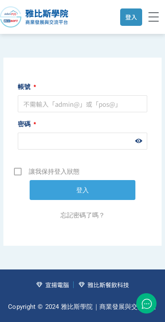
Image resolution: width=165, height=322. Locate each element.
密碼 (27, 124)
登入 (131, 17)
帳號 (27, 86)
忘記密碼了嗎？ (82, 215)
